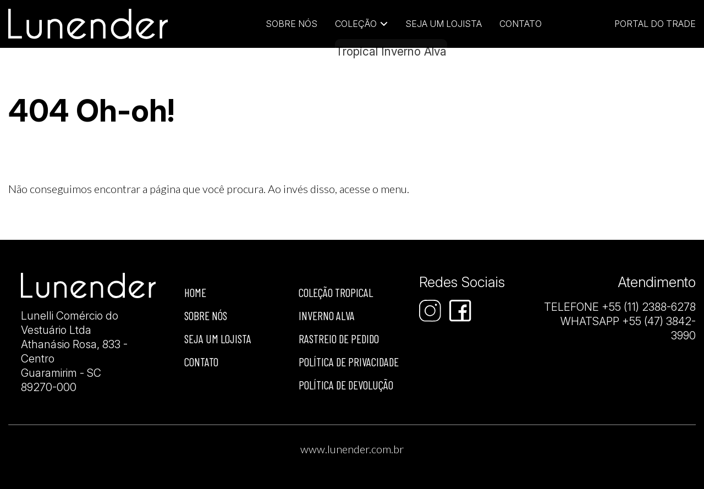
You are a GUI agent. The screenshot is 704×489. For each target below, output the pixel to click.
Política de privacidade (349, 362)
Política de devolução (346, 385)
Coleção (356, 23)
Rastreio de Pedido (339, 338)
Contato (520, 23)
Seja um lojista (443, 23)
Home (195, 292)
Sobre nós (205, 315)
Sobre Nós (291, 23)
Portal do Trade (655, 23)
